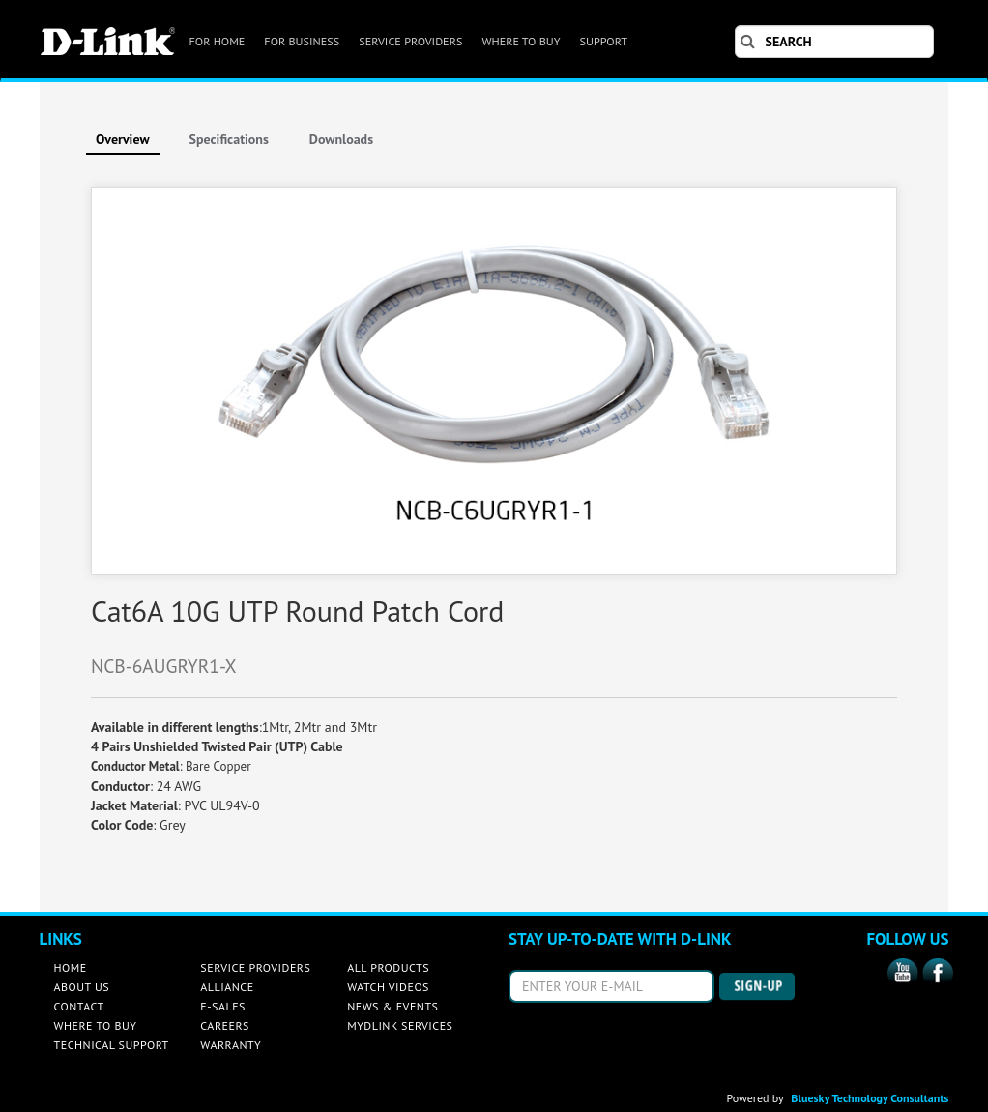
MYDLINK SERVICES (399, 1025)
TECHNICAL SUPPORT (111, 1045)
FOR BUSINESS (301, 41)
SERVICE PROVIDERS (410, 41)
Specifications (229, 139)
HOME (70, 967)
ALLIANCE (226, 987)
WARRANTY (230, 1045)
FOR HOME (217, 41)
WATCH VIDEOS (388, 987)
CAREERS (224, 1025)
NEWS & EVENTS (392, 1006)
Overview (122, 139)
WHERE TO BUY (520, 41)
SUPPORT (603, 41)
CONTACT (79, 1006)
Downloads (341, 139)
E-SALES (223, 1006)
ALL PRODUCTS (388, 967)
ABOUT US (82, 987)
